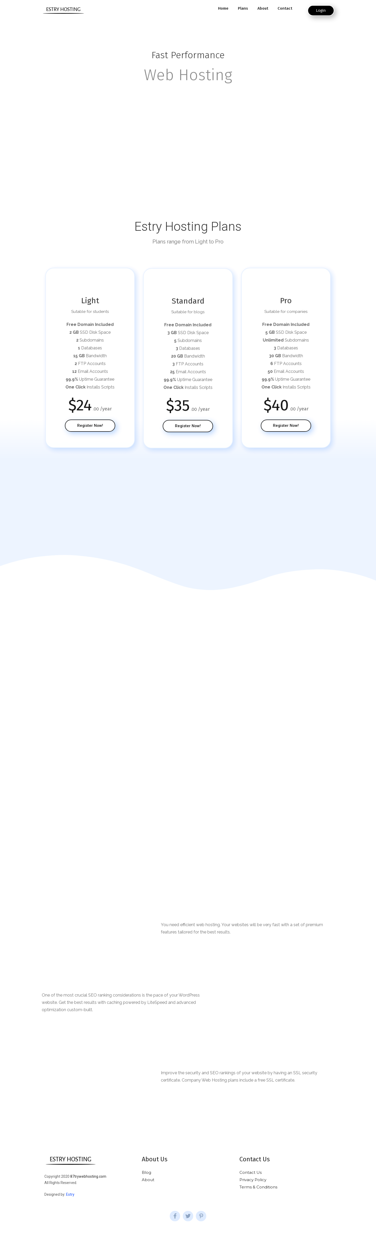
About (262, 8)
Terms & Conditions (258, 1187)
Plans (243, 8)
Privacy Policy (252, 1179)
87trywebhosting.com (88, 1176)
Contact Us (250, 1172)
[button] (321, 10)
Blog (146, 1172)
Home (223, 8)
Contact (285, 8)
